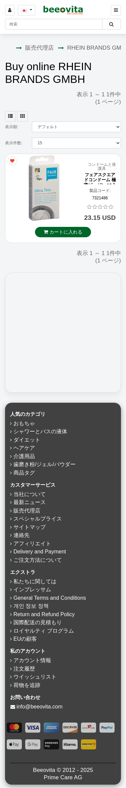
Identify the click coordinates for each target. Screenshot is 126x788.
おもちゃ (24, 423)
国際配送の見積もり (37, 622)
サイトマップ (29, 527)
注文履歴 (24, 669)
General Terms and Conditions (49, 598)
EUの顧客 (25, 639)
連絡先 (21, 535)
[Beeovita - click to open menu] (116, 10)
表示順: (11, 127)
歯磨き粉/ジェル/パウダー (44, 464)
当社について (29, 494)
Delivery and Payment (39, 551)
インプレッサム (32, 589)
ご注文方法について (37, 560)
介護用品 (24, 456)
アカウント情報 (32, 660)
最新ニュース (29, 502)
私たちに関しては (34, 581)
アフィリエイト (32, 543)
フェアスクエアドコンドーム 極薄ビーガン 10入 (100, 180)
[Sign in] (9, 10)
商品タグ (24, 473)
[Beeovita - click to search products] (111, 24)
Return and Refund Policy (44, 614)
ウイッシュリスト (34, 677)
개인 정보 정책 (31, 606)
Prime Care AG (63, 777)
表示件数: (13, 143)
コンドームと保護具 (102, 166)
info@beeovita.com (39, 706)
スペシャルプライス (37, 519)
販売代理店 (39, 48)
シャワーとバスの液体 (40, 431)
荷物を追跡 (26, 685)
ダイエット (26, 440)
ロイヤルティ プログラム (43, 631)
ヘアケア (24, 448)
